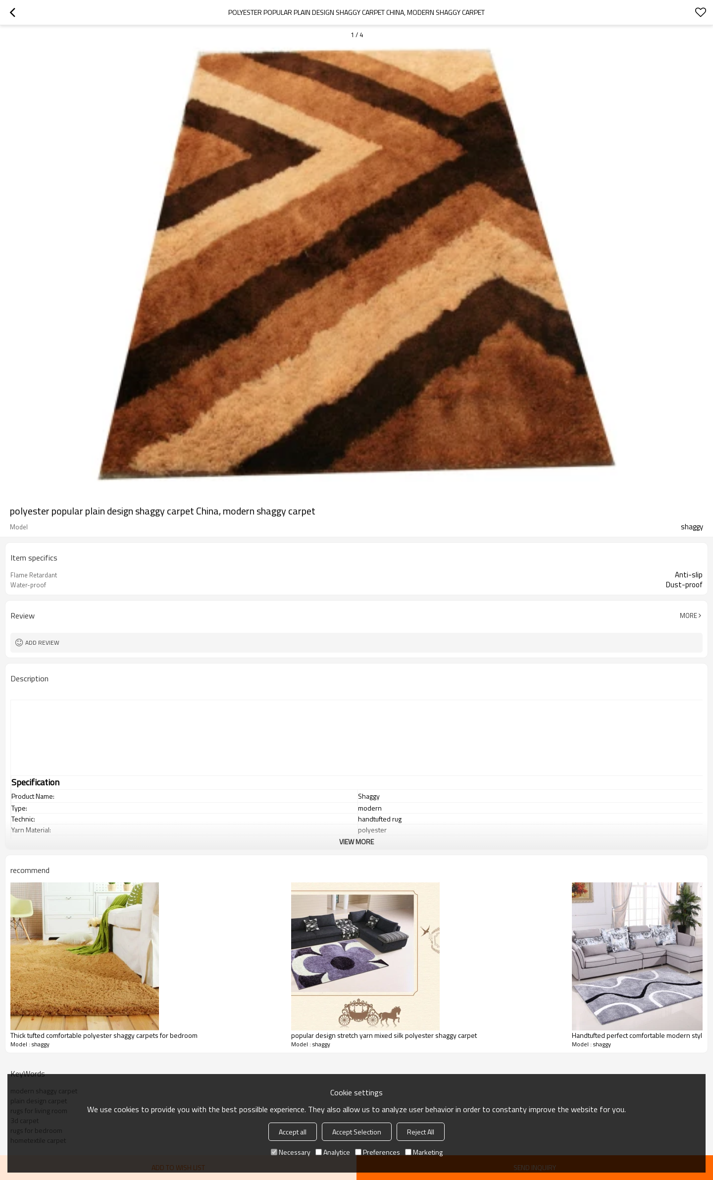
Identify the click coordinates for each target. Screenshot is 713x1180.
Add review (42, 642)
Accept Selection (356, 1132)
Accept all (292, 1132)
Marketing (424, 1152)
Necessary (290, 1152)
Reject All (420, 1132)
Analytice (332, 1152)
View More (356, 841)
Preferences (377, 1152)
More (688, 615)
